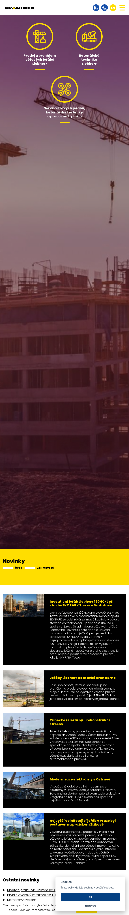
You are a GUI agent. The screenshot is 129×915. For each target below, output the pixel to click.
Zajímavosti (45, 568)
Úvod (18, 568)
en (113, 7)
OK (90, 897)
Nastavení (90, 906)
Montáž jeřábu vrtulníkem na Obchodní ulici (42, 890)
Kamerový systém (21, 900)
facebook (96, 7)
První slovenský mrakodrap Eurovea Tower (41, 895)
